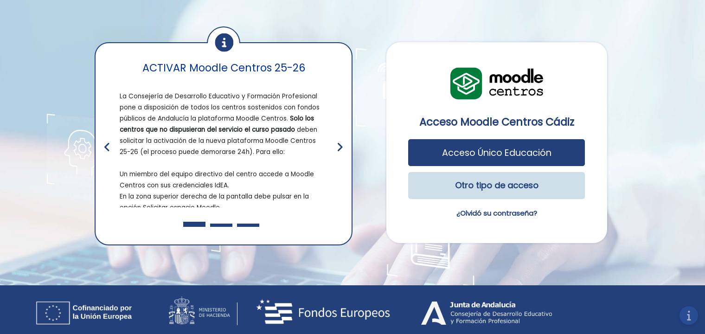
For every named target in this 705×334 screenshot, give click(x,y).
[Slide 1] (194, 224)
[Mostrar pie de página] (688, 315)
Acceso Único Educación (496, 153)
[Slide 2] (221, 225)
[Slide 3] (248, 225)
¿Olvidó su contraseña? (496, 213)
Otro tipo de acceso (496, 185)
